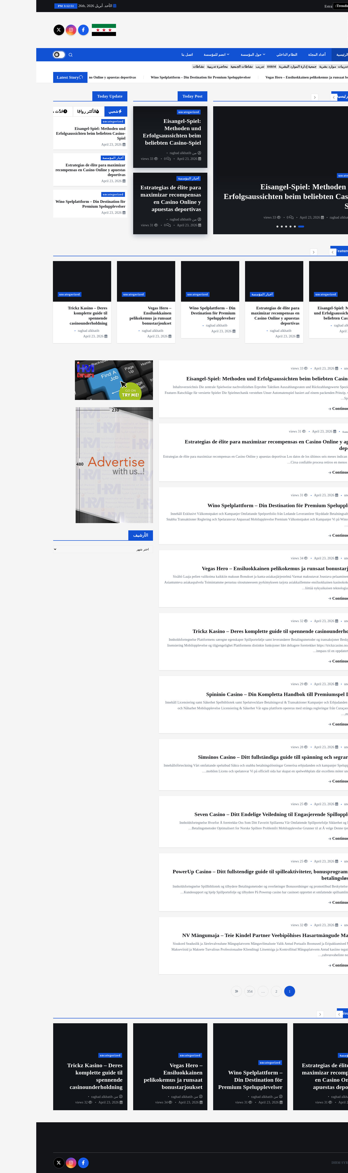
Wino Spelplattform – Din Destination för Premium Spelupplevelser (281, 77)
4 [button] (250, 226)
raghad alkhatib (304, 217)
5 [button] (245, 226)
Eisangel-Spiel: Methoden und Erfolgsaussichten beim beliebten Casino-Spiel (256, 196)
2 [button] (259, 226)
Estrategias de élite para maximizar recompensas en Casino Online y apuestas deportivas (151, 77)
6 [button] (241, 226)
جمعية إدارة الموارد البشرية (261, 67)
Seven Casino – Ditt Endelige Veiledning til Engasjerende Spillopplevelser (242, 814)
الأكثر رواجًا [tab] (52, 111)
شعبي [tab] (79, 111)
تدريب (223, 67)
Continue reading (309, 408)
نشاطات (162, 67)
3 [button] (254, 226)
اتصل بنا (151, 55)
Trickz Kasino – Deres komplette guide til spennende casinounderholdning (241, 631)
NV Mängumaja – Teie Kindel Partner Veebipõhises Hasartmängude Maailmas (236, 935)
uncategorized (312, 175)
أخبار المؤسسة (152, 178)
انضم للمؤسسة (178, 55)
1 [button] (265, 226)
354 (213, 991)
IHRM (235, 67)
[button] (297, 97)
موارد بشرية (291, 67)
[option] (254, 171)
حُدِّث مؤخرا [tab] (19, 111)
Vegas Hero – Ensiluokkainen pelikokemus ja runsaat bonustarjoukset (246, 568)
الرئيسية (306, 55)
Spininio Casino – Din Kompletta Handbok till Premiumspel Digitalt (248, 694)
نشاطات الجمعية (205, 67)
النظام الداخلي (250, 55)
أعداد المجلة (280, 55)
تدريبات (307, 67)
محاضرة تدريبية (181, 67)
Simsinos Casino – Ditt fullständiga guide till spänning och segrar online (244, 757)
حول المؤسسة (214, 55)
